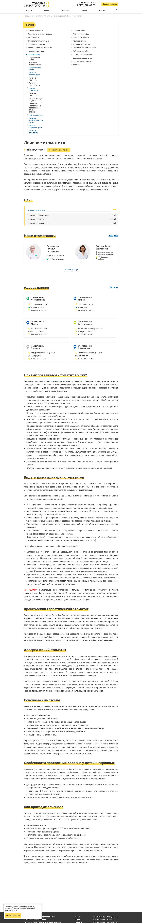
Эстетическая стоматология (84, 48)
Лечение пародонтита (34, 74)
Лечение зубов (79, 31)
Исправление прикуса (82, 61)
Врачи (84, 10)
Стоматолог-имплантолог (38, 41)
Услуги (29, 10)
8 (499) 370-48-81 (86, 5)
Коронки (76, 65)
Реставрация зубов (81, 34)
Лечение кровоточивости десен (36, 120)
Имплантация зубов (36, 51)
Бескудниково (105, 917)
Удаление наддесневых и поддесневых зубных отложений (35, 108)
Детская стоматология (82, 58)
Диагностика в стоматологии (40, 34)
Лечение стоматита (33, 89)
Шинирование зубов (35, 58)
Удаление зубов (79, 41)
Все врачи (113, 236)
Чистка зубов (33, 37)
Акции (46, 10)
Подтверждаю (13, 915)
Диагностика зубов (81, 37)
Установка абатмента (37, 44)
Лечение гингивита (33, 79)
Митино (102, 920)
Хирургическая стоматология (40, 48)
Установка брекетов (81, 44)
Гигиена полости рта (36, 31)
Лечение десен (34, 55)
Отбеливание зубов (81, 51)
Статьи (102, 10)
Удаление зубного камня (35, 63)
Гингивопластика (36, 115)
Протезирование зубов (82, 55)
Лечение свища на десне (35, 100)
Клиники (65, 10)
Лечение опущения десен (35, 127)
